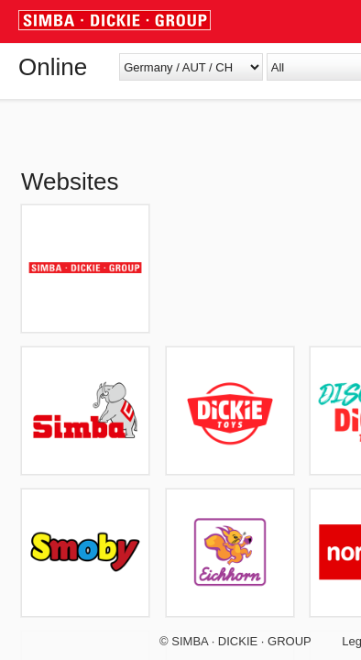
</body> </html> (180, 330)
